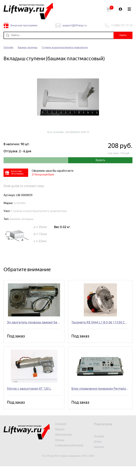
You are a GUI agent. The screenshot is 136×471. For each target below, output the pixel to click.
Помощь (60, 444)
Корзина (108, 9)
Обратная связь (65, 439)
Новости (60, 433)
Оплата (98, 445)
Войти (119, 9)
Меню (128, 9)
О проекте (61, 427)
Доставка (100, 440)
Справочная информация (71, 450)
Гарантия (99, 451)
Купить (100, 161)
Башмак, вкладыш (30, 47)
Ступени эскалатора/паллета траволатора (72, 47)
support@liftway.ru (75, 25)
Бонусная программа (25, 25)
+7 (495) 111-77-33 (120, 25)
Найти (122, 35)
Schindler (9, 47)
